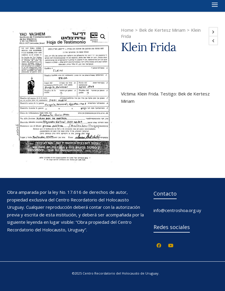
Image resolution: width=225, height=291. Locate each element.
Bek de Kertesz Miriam (162, 30)
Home (127, 30)
